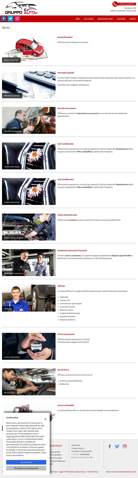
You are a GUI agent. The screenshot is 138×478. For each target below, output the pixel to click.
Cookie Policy (92, 472)
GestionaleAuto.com (127, 472)
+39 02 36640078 (54, 455)
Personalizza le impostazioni (26, 468)
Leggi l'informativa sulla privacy (72, 472)
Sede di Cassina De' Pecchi (51, 445)
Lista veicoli (89, 18)
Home (78, 18)
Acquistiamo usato (105, 18)
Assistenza (121, 18)
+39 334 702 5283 (55, 458)
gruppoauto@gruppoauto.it (59, 461)
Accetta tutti (26, 462)
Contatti (132, 18)
